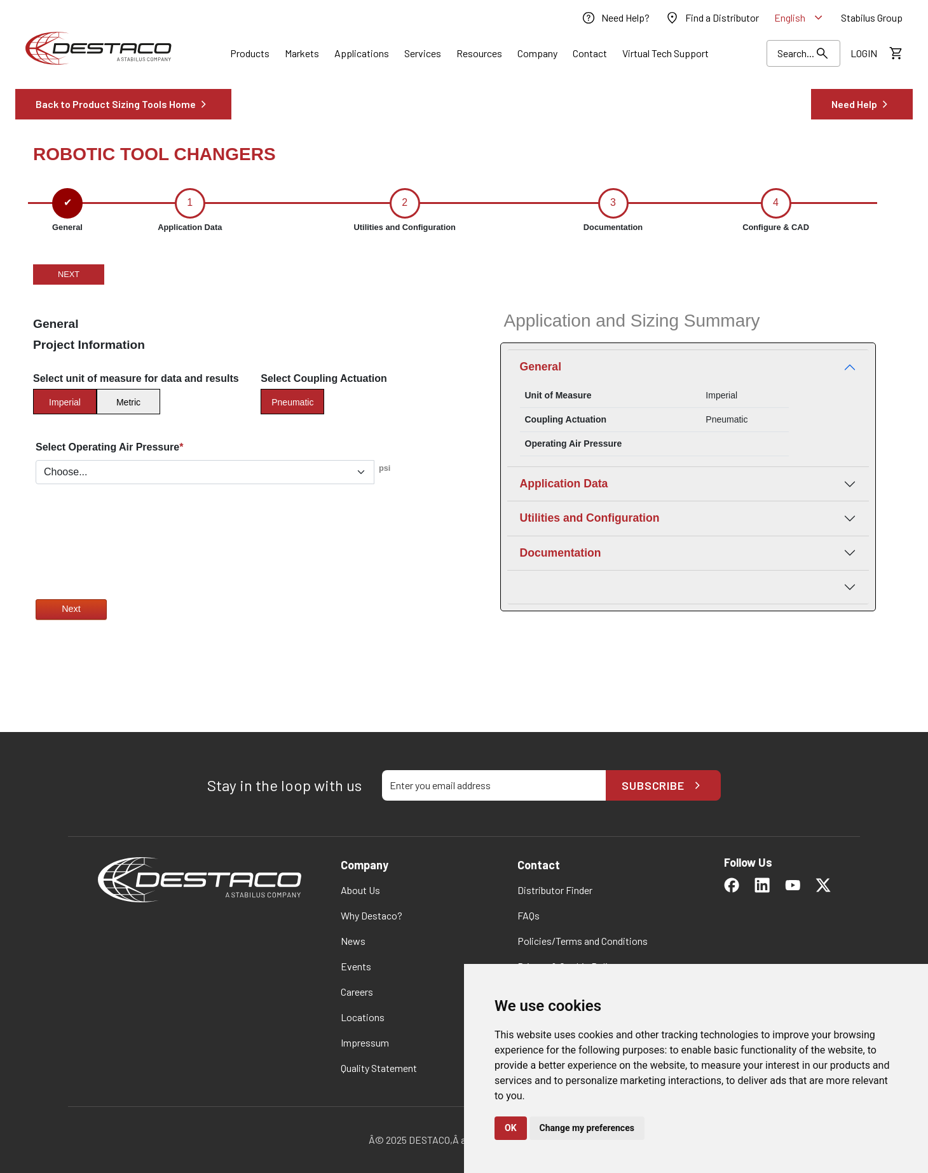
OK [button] (511, 1128)
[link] (615, 17)
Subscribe (663, 785)
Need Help (861, 104)
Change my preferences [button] (587, 1128)
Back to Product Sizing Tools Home (123, 104)
